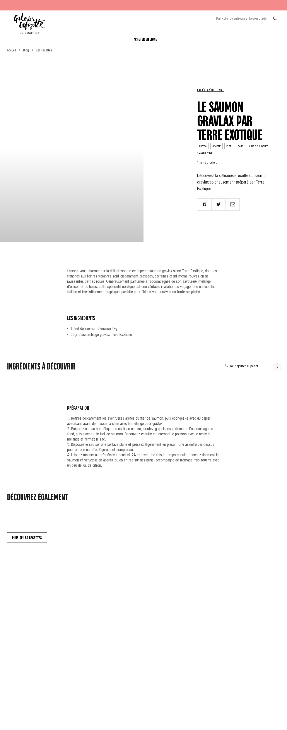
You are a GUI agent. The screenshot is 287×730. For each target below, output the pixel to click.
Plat (221, 90)
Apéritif (212, 90)
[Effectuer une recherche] (275, 18)
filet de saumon (85, 328)
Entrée (201, 90)
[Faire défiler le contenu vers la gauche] (277, 367)
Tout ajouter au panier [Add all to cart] (241, 366)
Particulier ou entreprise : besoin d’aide (241, 18)
